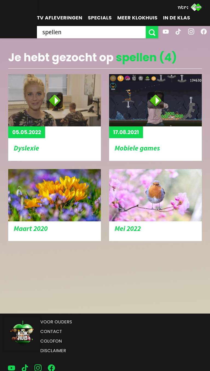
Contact (51, 331)
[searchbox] (91, 32)
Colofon (51, 341)
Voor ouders (56, 322)
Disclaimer (53, 350)
